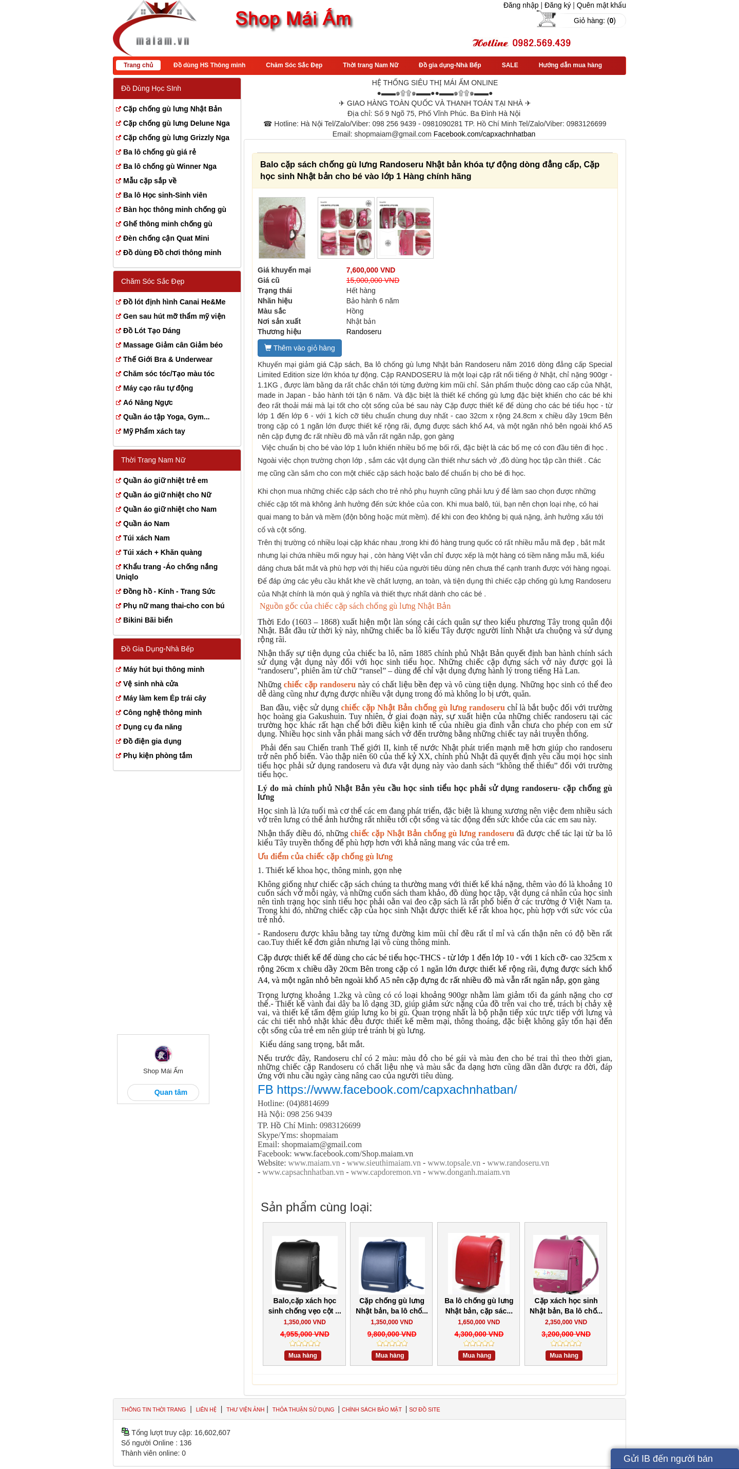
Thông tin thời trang (153, 1409)
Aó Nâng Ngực (148, 402)
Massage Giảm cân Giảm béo (173, 345)
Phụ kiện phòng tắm (157, 755)
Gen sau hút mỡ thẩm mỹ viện (174, 316)
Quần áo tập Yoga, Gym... (166, 417)
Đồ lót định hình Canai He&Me (174, 302)
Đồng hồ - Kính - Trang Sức (169, 591)
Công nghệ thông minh (162, 712)
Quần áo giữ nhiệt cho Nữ (167, 495)
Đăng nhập (521, 5)
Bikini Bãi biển (148, 620)
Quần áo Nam (146, 523)
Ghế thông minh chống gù (167, 224)
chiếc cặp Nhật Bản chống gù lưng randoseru (423, 707)
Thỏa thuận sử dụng (304, 1409)
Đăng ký (557, 5)
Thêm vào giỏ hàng (299, 348)
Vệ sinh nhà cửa (150, 684)
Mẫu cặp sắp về (150, 181)
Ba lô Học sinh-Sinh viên (165, 195)
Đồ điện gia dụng (152, 741)
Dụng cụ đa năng (152, 727)
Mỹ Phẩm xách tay (154, 431)
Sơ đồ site (424, 1409)
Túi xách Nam (146, 538)
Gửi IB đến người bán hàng (668, 1461)
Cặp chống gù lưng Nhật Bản (172, 109)
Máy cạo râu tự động (158, 388)
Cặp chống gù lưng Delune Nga (176, 123)
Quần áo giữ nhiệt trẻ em (165, 480)
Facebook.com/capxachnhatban (484, 134)
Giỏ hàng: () (595, 20)
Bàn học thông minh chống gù (174, 209)
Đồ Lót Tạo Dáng (152, 330)
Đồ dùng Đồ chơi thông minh (172, 252)
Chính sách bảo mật (372, 1409)
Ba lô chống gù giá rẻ (159, 152)
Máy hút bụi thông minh (163, 669)
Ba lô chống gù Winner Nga (170, 166)
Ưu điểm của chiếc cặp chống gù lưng (325, 856)
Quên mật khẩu (601, 5)
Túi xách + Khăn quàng (162, 552)
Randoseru (364, 331)
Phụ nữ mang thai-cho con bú (174, 606)
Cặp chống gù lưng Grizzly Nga (176, 137)
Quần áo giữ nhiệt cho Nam (170, 509)
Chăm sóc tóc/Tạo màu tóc (169, 374)
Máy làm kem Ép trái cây (164, 698)
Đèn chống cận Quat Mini (166, 238)
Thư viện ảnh (245, 1409)
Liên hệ (206, 1409)
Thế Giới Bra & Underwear (167, 359)
